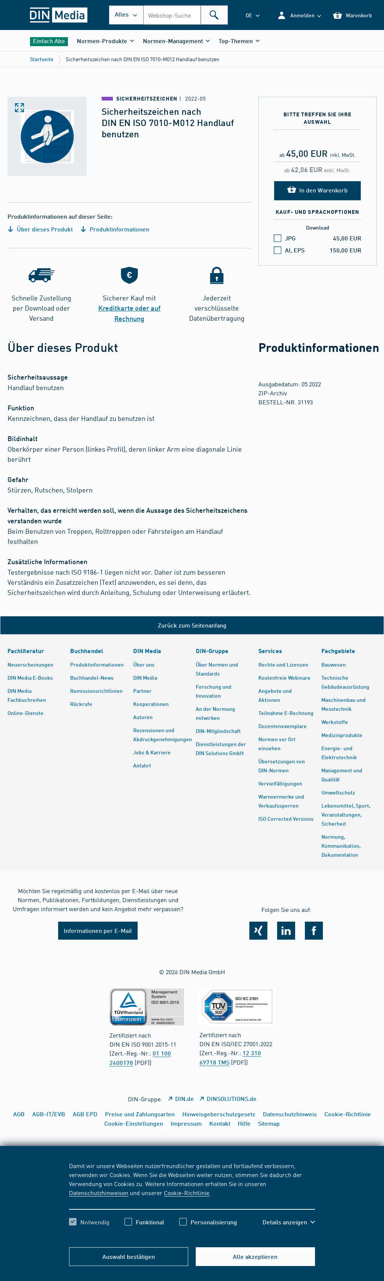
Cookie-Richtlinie (186, 1192)
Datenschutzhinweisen (98, 1192)
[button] (299, 15)
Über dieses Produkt (40, 229)
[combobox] (186, 15)
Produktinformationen (114, 229)
